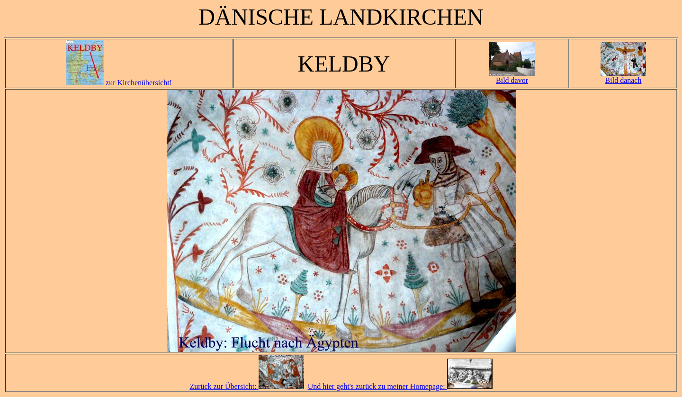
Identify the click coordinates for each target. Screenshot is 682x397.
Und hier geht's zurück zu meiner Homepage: (400, 386)
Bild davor (512, 77)
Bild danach (623, 77)
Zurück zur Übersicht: (246, 386)
